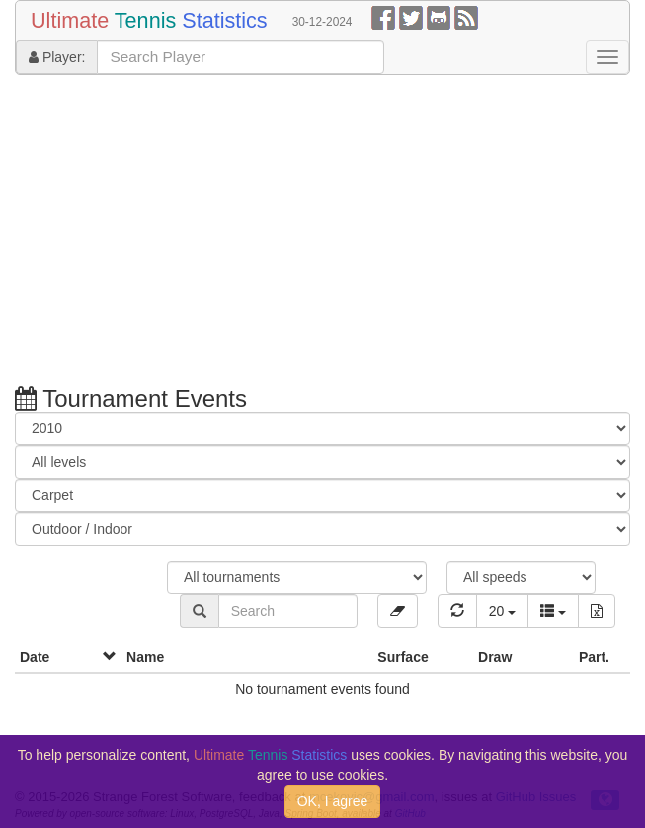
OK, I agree (332, 801)
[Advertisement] (322, 233)
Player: (57, 57)
